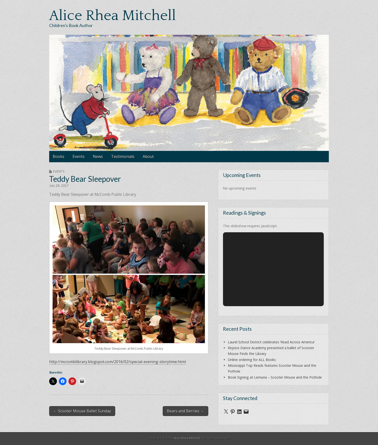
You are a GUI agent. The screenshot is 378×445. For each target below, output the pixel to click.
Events (79, 156)
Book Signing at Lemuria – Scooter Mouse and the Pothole (275, 377)
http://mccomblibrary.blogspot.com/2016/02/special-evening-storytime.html (117, 361)
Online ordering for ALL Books (252, 359)
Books (58, 156)
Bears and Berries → (185, 411)
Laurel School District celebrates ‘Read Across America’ (271, 342)
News (98, 156)
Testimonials (123, 156)
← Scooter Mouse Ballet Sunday (82, 411)
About (148, 156)
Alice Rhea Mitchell (112, 16)
